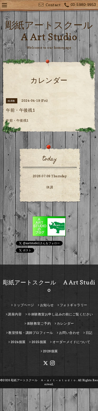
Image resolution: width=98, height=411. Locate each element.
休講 (49, 187)
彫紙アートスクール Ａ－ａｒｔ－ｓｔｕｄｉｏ (43, 380)
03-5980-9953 (80, 5)
